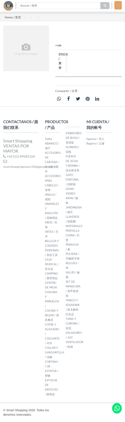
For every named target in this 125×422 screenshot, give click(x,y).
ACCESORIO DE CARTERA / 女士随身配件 (53, 162)
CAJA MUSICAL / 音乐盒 (52, 264)
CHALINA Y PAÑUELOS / (52, 299)
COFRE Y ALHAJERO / (52, 329)
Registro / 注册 (95, 143)
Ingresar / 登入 (95, 139)
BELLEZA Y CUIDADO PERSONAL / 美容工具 (52, 248)
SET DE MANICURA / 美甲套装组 (73, 288)
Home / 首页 (13, 17)
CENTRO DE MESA (51, 285)
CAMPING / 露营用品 (51, 276)
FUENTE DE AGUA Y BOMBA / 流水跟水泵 (73, 163)
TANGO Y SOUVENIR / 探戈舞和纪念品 (72, 307)
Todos (48, 139)
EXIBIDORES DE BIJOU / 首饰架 (74, 137)
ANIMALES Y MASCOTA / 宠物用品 (52, 210)
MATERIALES (74, 226)
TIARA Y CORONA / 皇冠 (72, 323)
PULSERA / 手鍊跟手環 (72, 256)
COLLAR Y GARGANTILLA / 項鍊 (54, 352)
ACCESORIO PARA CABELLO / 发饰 (53, 183)
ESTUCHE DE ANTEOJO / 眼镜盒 (51, 387)
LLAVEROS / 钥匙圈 (72, 219)
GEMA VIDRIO (70, 191)
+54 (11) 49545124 (19, 156)
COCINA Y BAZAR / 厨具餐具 (52, 315)
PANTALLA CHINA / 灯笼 (73, 235)
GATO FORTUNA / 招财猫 (72, 179)
